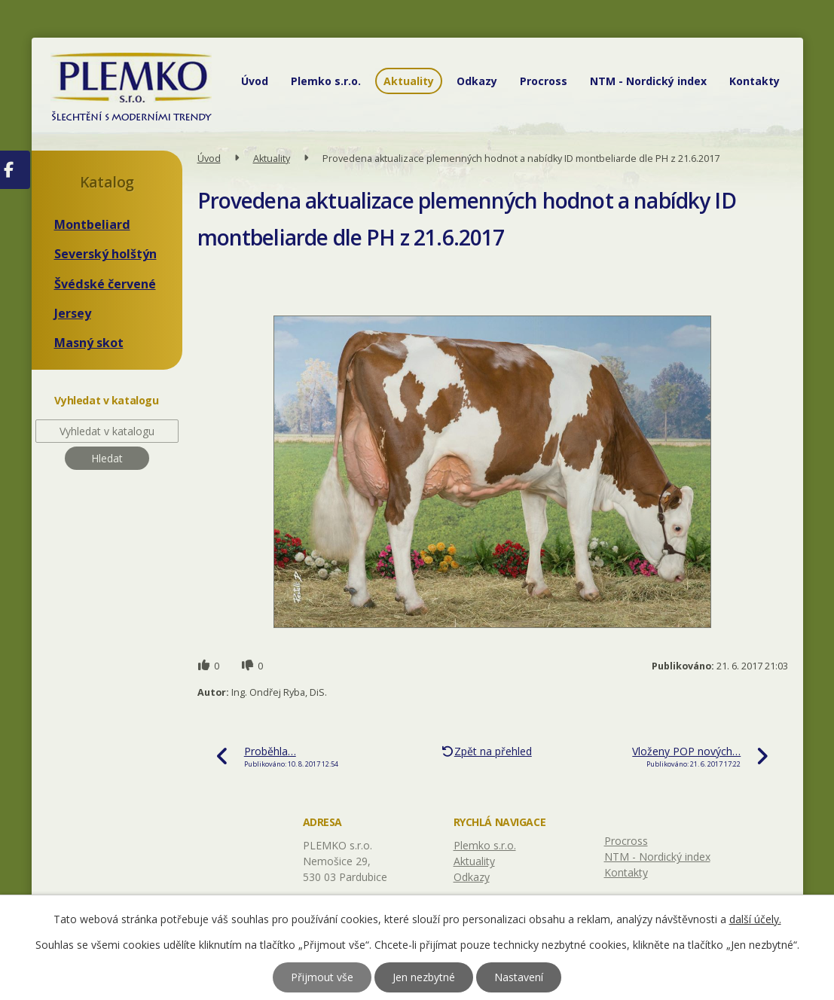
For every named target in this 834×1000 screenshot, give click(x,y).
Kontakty (754, 81)
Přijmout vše (322, 977)
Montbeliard (92, 224)
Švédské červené (105, 284)
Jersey (72, 313)
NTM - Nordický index (648, 81)
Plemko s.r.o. (326, 81)
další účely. (755, 919)
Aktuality (408, 81)
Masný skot (89, 342)
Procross (543, 81)
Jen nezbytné (424, 977)
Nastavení (518, 977)
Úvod (254, 81)
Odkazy (477, 81)
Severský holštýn (105, 253)
